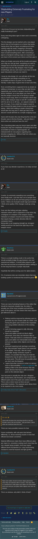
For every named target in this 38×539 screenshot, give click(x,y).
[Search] (35, 2)
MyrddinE (10, 294)
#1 (36, 26)
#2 (36, 163)
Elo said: (4, 417)
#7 (36, 476)
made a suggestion (28, 365)
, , (14, 390)
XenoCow (10, 248)
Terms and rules (6, 522)
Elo (3, 15)
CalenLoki (10, 407)
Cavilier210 (11, 156)
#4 (36, 254)
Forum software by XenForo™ (15, 526)
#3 (36, 192)
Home (27, 522)
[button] (2, 2)
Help (23, 522)
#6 (36, 413)
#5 (36, 300)
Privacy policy (16, 522)
